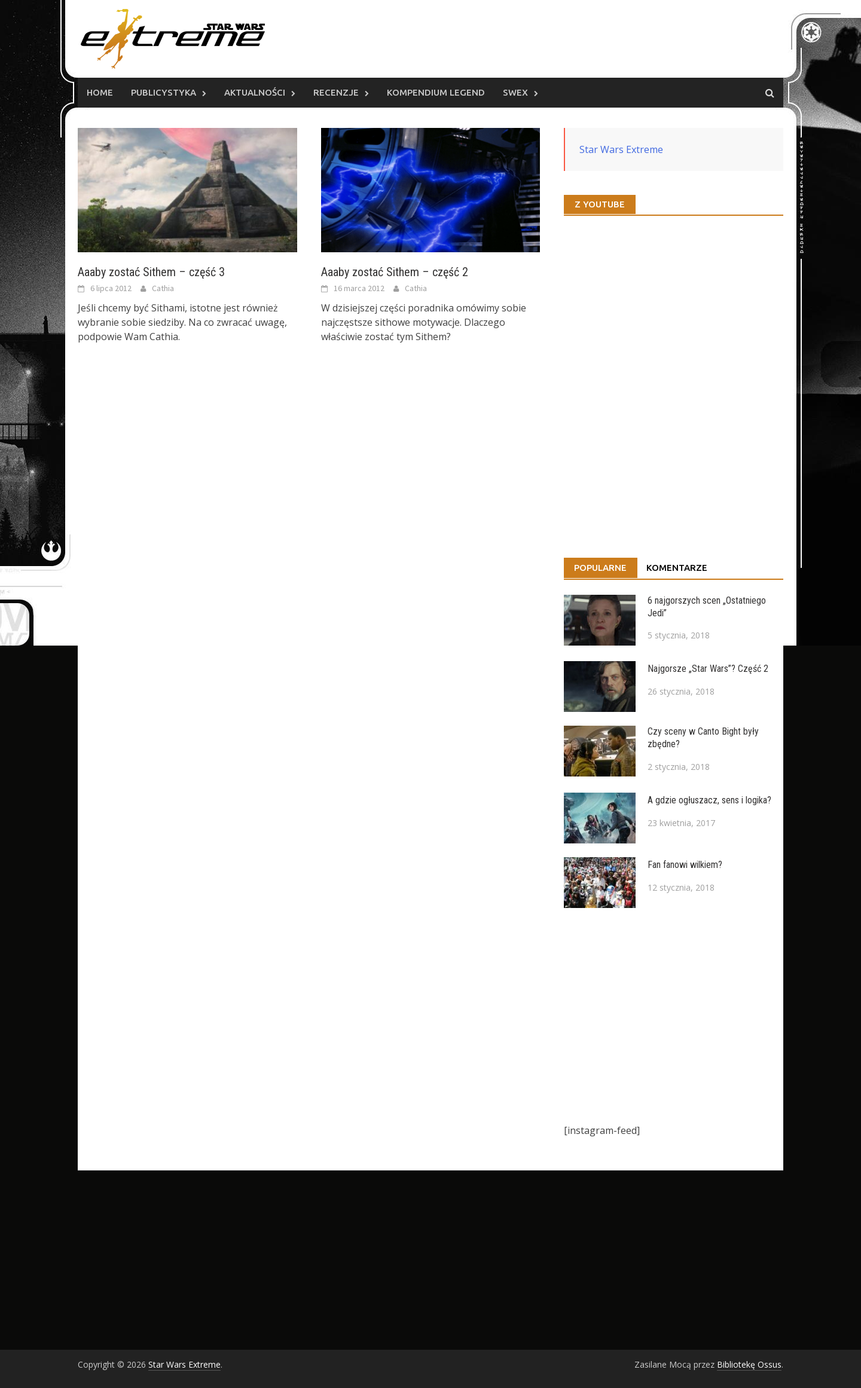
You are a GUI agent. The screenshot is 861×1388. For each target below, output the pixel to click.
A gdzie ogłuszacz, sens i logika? (709, 800)
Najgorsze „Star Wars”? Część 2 (708, 668)
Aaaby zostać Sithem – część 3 (151, 272)
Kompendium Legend (436, 92)
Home (100, 92)
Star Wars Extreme (621, 149)
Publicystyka (163, 92)
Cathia (163, 288)
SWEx (515, 92)
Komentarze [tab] (676, 567)
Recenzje (336, 92)
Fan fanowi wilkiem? (685, 864)
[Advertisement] (673, 1015)
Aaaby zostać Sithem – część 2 (394, 272)
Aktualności (254, 92)
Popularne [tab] (600, 567)
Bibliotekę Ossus (749, 1364)
